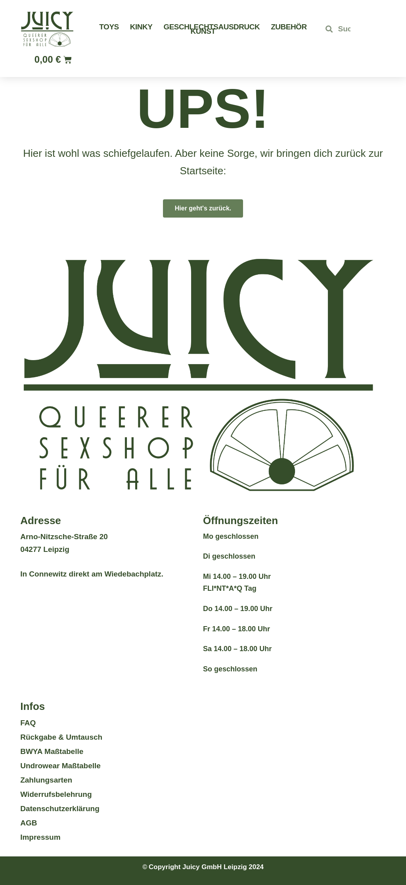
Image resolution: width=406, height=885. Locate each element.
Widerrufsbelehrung (56, 794)
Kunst (203, 31)
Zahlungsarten (46, 780)
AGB (28, 823)
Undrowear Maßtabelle (60, 766)
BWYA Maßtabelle (51, 751)
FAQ (28, 723)
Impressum (40, 837)
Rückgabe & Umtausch (61, 737)
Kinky (141, 27)
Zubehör (288, 27)
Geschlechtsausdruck (211, 27)
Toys (109, 27)
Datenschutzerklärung (60, 808)
